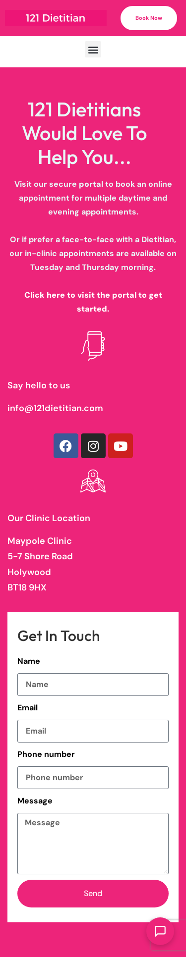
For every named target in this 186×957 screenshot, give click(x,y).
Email (27, 707)
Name (28, 661)
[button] (93, 49)
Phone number (46, 754)
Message (35, 801)
